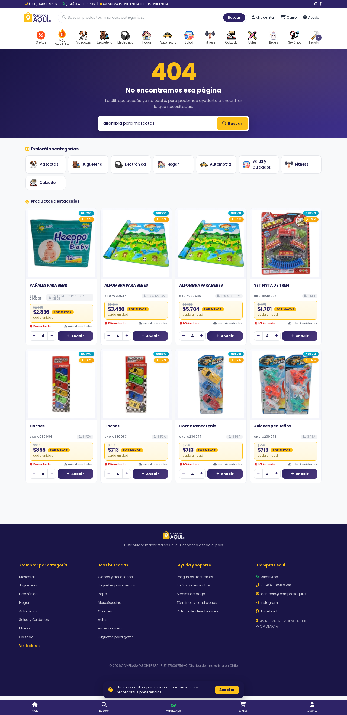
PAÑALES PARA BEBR (48, 285)
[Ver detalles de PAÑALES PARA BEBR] (61, 243)
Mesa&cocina (109, 602)
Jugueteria (87, 164)
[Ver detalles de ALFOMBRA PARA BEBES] (136, 243)
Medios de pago (191, 593)
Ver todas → (30, 645)
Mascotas (44, 164)
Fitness (296, 164)
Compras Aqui (271, 565)
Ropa (102, 593)
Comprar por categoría (43, 565)
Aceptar (226, 689)
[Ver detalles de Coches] (61, 384)
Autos (102, 619)
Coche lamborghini (198, 426)
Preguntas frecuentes (195, 576)
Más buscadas (113, 565)
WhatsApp (267, 576)
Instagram (267, 602)
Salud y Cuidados (257, 164)
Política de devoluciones (197, 611)
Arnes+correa (109, 628)
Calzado (42, 183)
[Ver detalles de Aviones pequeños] (285, 384)
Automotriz (215, 164)
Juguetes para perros (116, 585)
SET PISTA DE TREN (271, 285)
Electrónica (130, 164)
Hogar (168, 164)
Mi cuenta (263, 17)
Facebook (267, 611)
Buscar (234, 17)
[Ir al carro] (288, 17)
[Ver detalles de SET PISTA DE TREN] (285, 243)
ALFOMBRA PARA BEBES (126, 285)
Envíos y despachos (194, 585)
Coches (37, 426)
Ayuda (311, 17)
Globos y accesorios (115, 576)
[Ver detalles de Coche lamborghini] (210, 384)
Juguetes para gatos (115, 636)
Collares (105, 611)
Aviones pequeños (272, 426)
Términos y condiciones (197, 602)
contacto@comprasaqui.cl (281, 593)
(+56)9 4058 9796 (41, 4)
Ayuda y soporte (194, 565)
